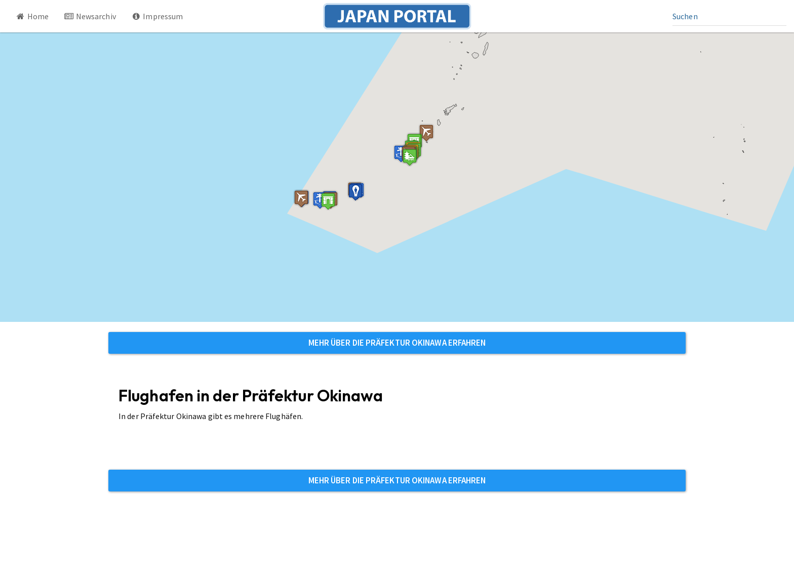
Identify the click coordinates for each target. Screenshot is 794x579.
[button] (328, 201)
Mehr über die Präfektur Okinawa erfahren (397, 342)
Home (32, 16)
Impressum (157, 16)
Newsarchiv (90, 16)
